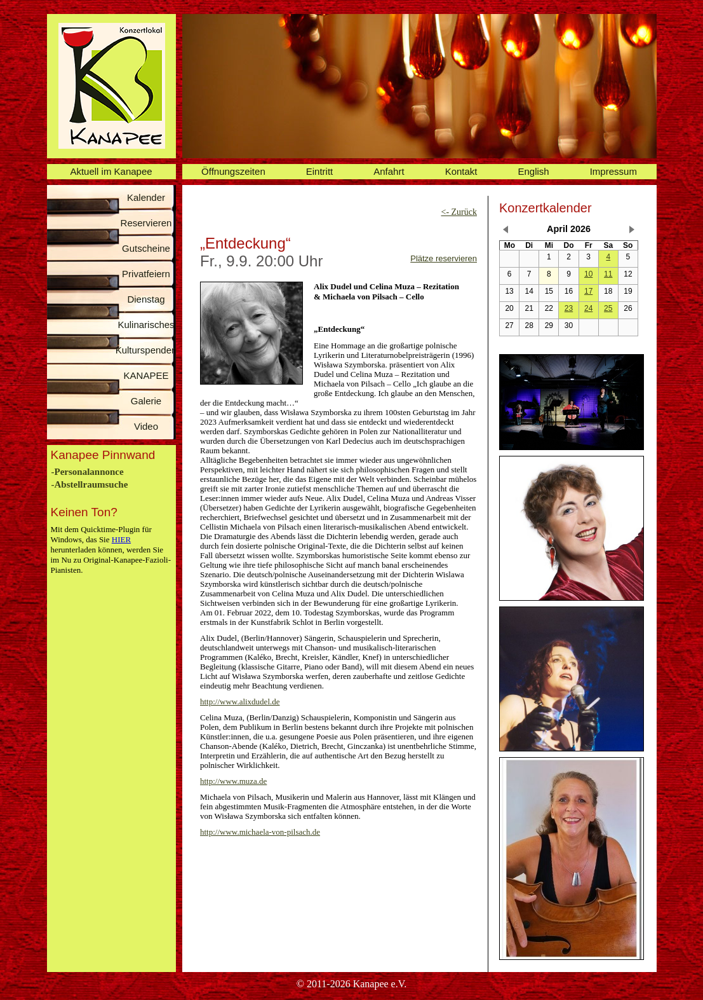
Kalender (146, 197)
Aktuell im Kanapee (111, 171)
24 (588, 308)
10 (588, 274)
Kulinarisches (145, 324)
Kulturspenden (146, 350)
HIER (121, 539)
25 (608, 308)
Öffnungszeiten (233, 171)
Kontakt (461, 171)
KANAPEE (146, 375)
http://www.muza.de (233, 781)
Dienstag (145, 299)
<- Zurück (459, 212)
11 (608, 274)
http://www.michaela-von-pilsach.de (260, 832)
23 (569, 308)
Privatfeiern (146, 273)
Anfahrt (388, 171)
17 (588, 291)
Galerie (146, 400)
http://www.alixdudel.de (240, 701)
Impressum (613, 171)
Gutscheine (146, 248)
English (533, 171)
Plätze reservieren (443, 258)
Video (146, 426)
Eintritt (319, 171)
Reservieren (146, 222)
